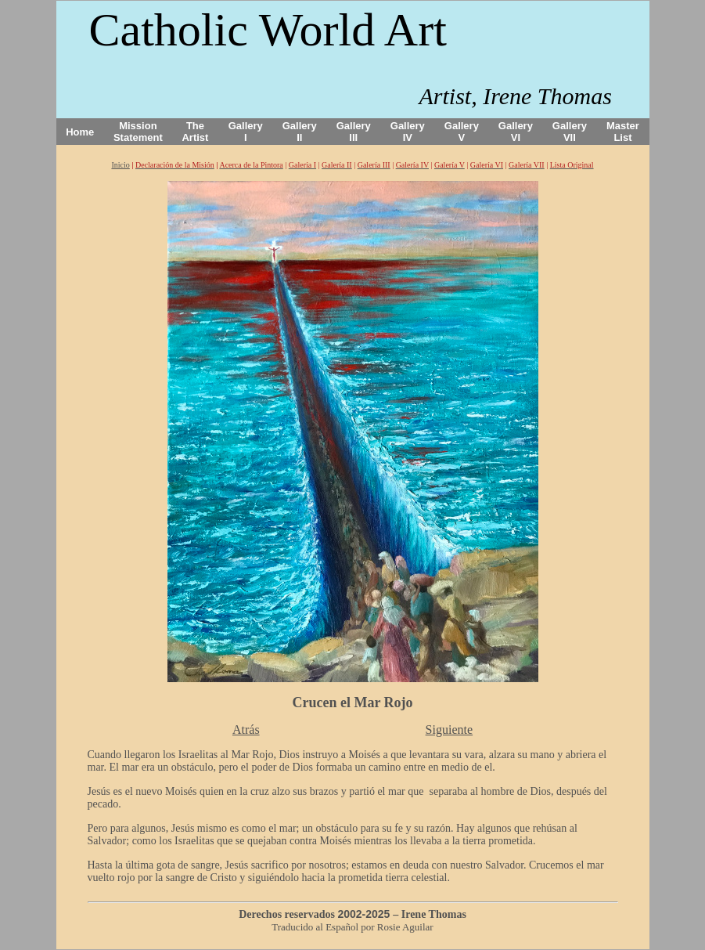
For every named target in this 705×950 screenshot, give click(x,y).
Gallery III (353, 131)
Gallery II (299, 131)
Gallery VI (515, 131)
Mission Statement (138, 131)
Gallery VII (569, 131)
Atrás (246, 729)
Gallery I (245, 131)
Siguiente (449, 729)
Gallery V (461, 131)
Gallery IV (407, 131)
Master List (622, 131)
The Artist (195, 131)
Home (80, 132)
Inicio (120, 165)
